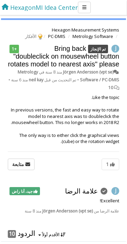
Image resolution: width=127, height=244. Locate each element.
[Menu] (84, 7)
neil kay (36, 80)
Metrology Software (92, 36)
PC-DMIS (56, 36)
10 (110, 87)
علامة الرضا (81, 191)
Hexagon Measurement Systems (85, 30)
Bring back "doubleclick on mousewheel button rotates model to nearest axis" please (63, 56)
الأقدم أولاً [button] (52, 234)
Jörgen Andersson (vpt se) (88, 72)
